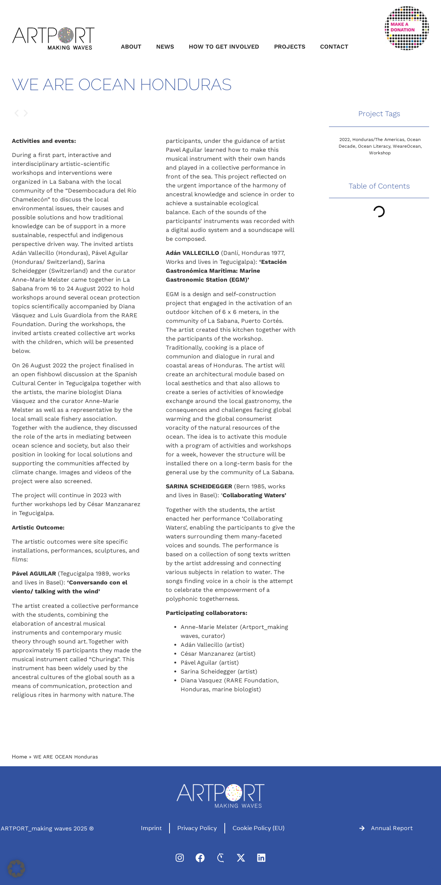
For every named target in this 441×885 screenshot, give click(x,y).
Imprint (151, 828)
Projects (289, 46)
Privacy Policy (197, 828)
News (165, 46)
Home (19, 756)
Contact (334, 46)
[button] (16, 113)
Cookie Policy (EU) (258, 828)
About (131, 46)
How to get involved (224, 46)
